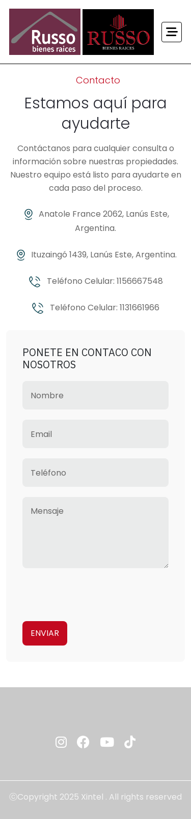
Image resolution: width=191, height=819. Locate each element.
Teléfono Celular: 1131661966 (95, 308)
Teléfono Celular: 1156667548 (96, 281)
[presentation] (99, 591)
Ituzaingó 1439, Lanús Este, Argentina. (96, 255)
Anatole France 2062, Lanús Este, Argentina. (95, 221)
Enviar (45, 633)
